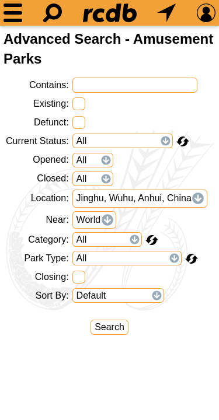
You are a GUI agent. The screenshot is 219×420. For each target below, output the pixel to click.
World (89, 220)
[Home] (110, 13)
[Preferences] (206, 13)
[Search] (52, 13)
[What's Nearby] (166, 13)
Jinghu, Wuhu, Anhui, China (134, 198)
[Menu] (13, 13)
